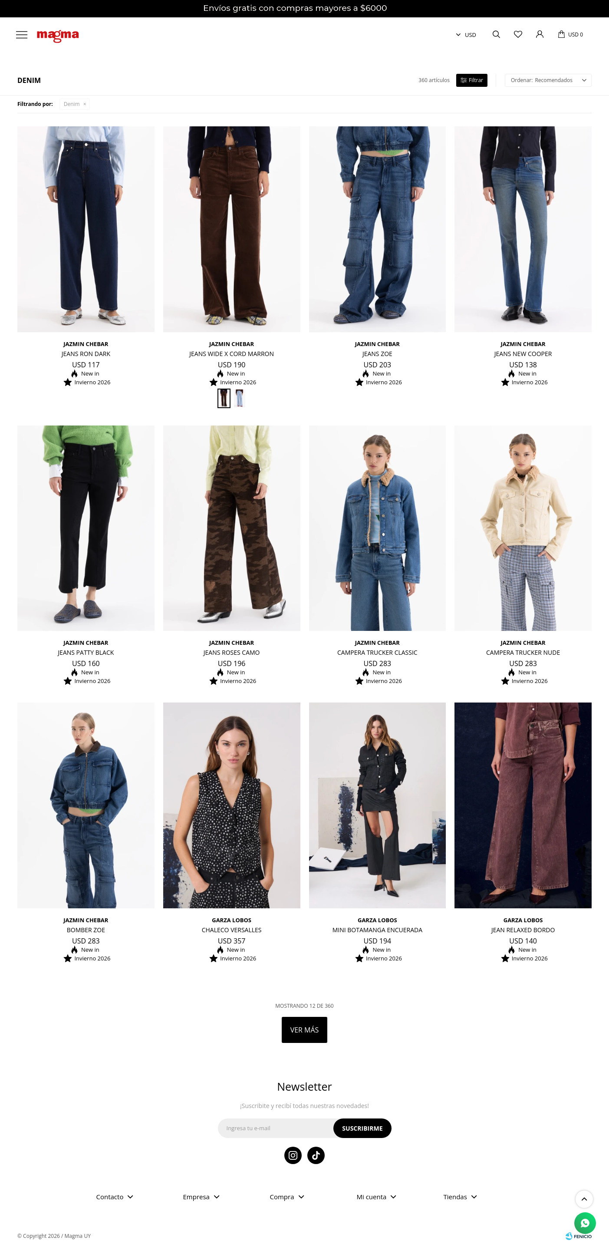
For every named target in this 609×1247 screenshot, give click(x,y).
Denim (72, 104)
